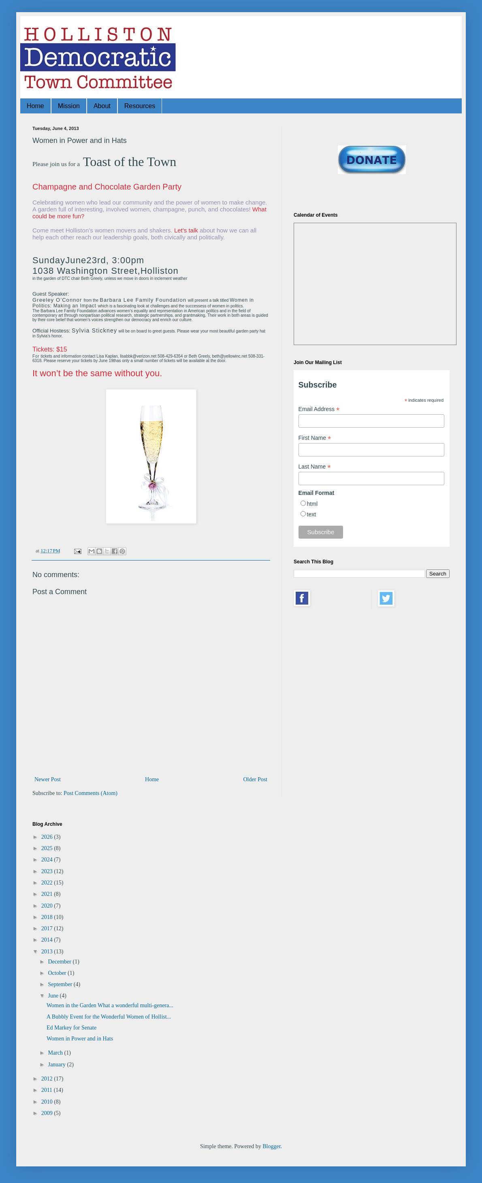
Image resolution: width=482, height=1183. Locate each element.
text (311, 514)
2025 (47, 848)
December (60, 962)
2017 (47, 928)
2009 (47, 1113)
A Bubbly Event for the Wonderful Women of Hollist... (109, 1017)
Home (35, 105)
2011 (47, 1090)
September (60, 984)
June (54, 996)
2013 (47, 952)
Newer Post (47, 779)
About (102, 105)
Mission (69, 105)
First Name (315, 438)
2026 (47, 837)
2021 (47, 894)
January (57, 1065)
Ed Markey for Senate (71, 1028)
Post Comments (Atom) (90, 793)
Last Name (315, 467)
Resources (139, 105)
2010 (47, 1102)
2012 (47, 1079)
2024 (47, 860)
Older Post (255, 779)
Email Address (319, 409)
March (56, 1053)
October (58, 973)
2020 (47, 906)
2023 (47, 871)
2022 (47, 883)
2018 (47, 917)
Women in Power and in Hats (80, 1039)
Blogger (271, 1146)
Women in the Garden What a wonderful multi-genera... (110, 1005)
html (312, 504)
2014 (47, 940)
